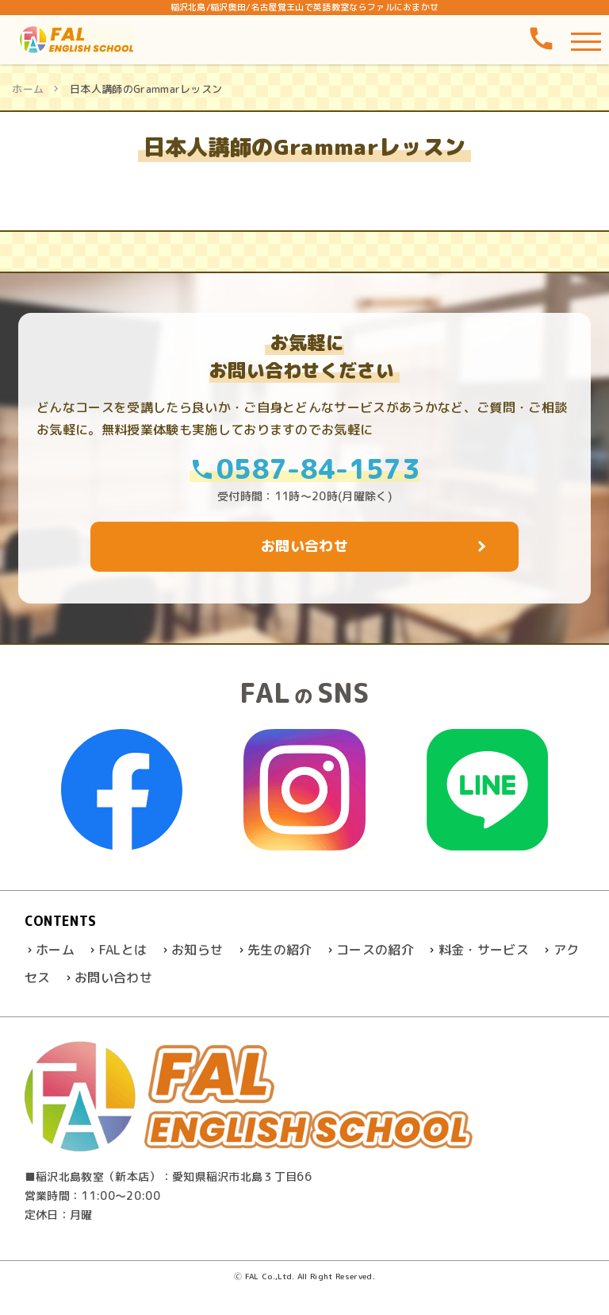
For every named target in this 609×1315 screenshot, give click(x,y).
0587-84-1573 (304, 467)
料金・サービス (484, 949)
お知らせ (197, 949)
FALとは (123, 949)
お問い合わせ (113, 977)
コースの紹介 (375, 949)
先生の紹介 (279, 949)
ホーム (28, 89)
